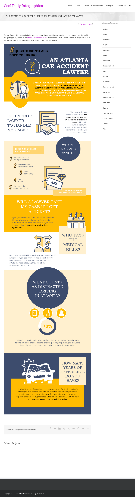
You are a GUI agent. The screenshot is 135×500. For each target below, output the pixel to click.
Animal (105, 29)
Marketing (106, 92)
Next (89, 24)
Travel (105, 124)
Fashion (106, 55)
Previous (83, 24)
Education (106, 50)
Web (104, 129)
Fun (104, 71)
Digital (105, 45)
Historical (106, 82)
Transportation (108, 118)
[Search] (130, 5)
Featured (106, 61)
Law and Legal (108, 87)
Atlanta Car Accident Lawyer (37, 38)
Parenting (106, 103)
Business (106, 40)
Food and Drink (108, 66)
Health (105, 76)
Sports (105, 108)
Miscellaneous (108, 97)
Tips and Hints (108, 113)
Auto (105, 34)
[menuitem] (71, 5)
